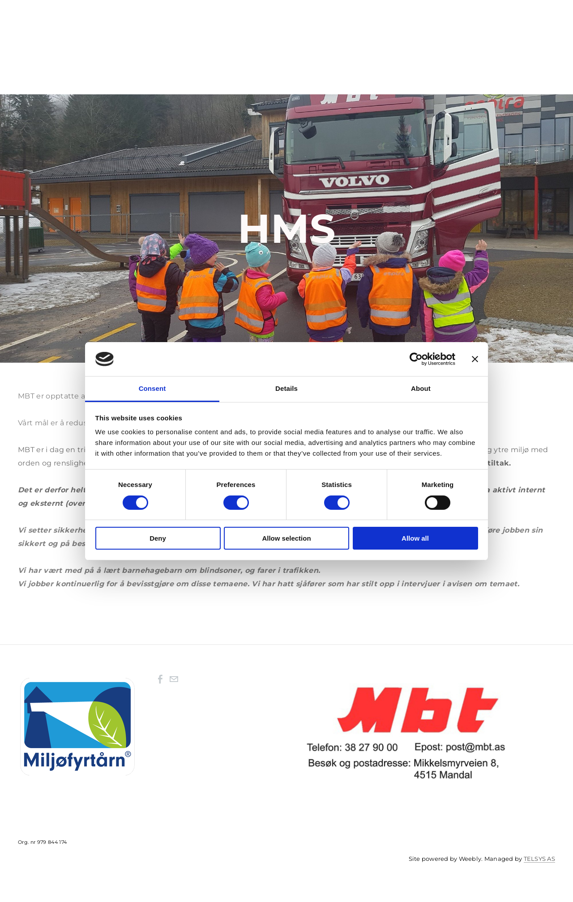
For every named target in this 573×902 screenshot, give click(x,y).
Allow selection (286, 538)
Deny (158, 538)
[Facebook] (160, 681)
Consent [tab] (152, 388)
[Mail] (173, 681)
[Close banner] (475, 359)
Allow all (415, 538)
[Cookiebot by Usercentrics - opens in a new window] (416, 359)
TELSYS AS (539, 860)
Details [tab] (286, 388)
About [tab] (421, 388)
